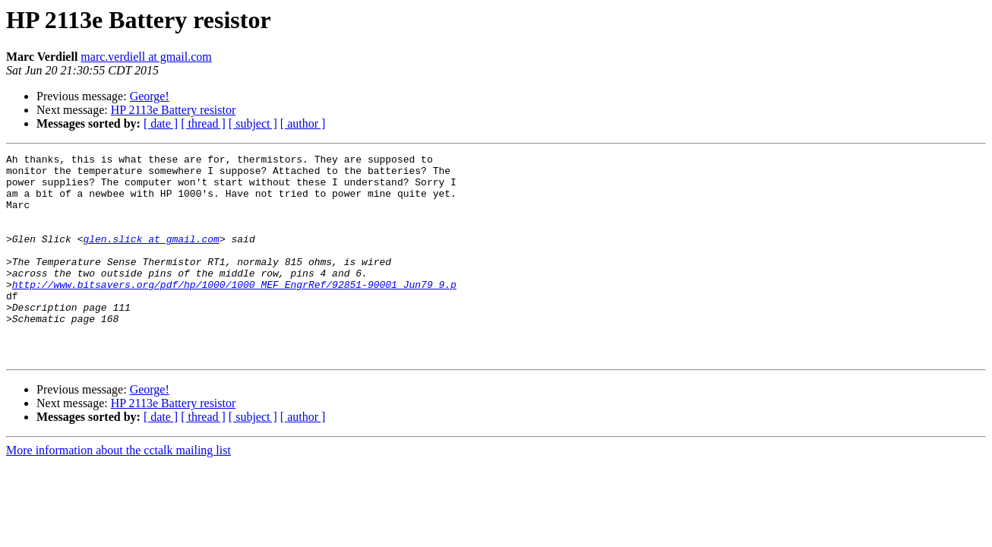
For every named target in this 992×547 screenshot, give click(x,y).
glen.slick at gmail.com (151, 257)
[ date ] (161, 123)
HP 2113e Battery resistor (173, 109)
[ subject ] (253, 123)
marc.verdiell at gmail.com (146, 56)
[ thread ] (203, 123)
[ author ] (303, 123)
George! (149, 96)
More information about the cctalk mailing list (118, 491)
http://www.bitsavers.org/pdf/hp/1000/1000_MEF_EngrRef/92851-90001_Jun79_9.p (234, 311)
